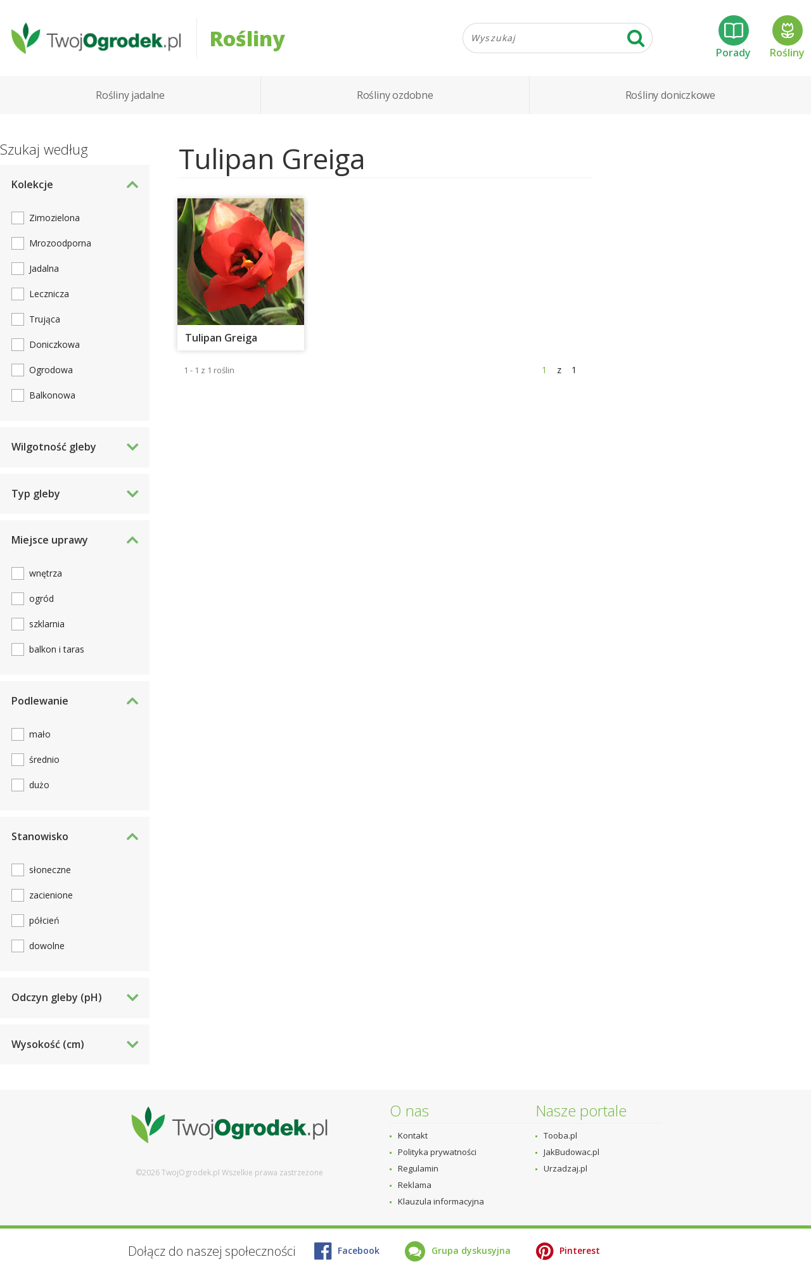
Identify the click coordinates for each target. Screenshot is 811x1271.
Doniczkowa (54, 344)
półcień (44, 920)
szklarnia (47, 624)
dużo (39, 785)
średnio (44, 759)
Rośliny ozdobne (395, 95)
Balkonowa (52, 395)
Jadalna (44, 268)
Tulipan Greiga (221, 338)
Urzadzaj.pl (565, 1168)
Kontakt (413, 1135)
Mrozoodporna (60, 243)
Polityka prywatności (437, 1152)
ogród (41, 598)
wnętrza (45, 573)
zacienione (51, 895)
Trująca (44, 319)
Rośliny (787, 37)
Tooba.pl (560, 1135)
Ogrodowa (51, 370)
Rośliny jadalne (130, 95)
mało (40, 734)
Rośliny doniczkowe (670, 95)
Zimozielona (54, 218)
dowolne (47, 946)
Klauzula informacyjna (441, 1201)
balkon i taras (56, 649)
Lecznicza (49, 294)
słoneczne (50, 870)
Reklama (414, 1185)
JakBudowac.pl (571, 1152)
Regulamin (418, 1168)
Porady (733, 37)
